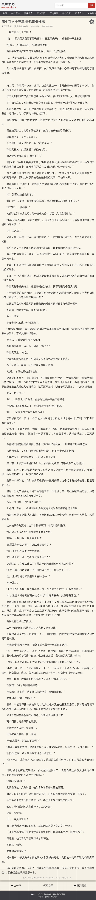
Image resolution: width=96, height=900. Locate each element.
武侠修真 (28, 13)
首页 (5, 13)
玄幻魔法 (15, 13)
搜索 (92, 5)
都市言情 (41, 13)
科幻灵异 (66, 13)
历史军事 (53, 13)
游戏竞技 (79, 13)
